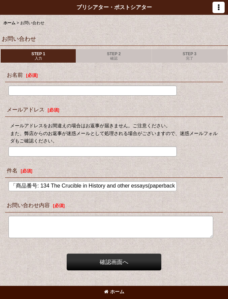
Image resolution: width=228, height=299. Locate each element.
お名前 (15, 75)
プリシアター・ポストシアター (114, 7)
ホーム (114, 291)
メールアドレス (25, 109)
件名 (12, 170)
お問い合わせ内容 (28, 205)
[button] (219, 7)
